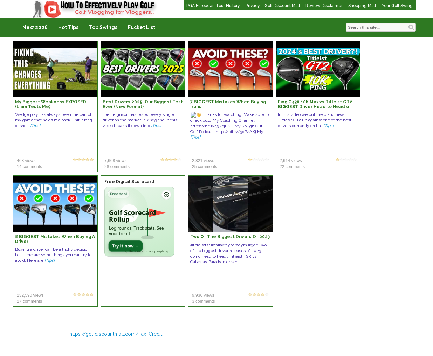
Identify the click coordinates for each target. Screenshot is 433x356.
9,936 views (203, 295)
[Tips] (35, 125)
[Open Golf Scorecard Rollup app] (139, 222)
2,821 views (203, 160)
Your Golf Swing (397, 5)
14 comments (29, 166)
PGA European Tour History (213, 5)
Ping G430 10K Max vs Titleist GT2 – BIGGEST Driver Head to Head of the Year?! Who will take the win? (317, 106)
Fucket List (141, 27)
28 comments (117, 166)
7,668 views (115, 160)
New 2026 (35, 27)
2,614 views (291, 160)
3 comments (203, 301)
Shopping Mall (362, 5)
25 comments (204, 166)
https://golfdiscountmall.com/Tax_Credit (115, 334)
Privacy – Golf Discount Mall (273, 5)
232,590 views (30, 295)
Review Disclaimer (324, 5)
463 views (26, 160)
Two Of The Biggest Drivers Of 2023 (230, 236)
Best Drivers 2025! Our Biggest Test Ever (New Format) (143, 104)
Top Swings (103, 27)
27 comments (29, 301)
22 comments (292, 166)
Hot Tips (68, 27)
